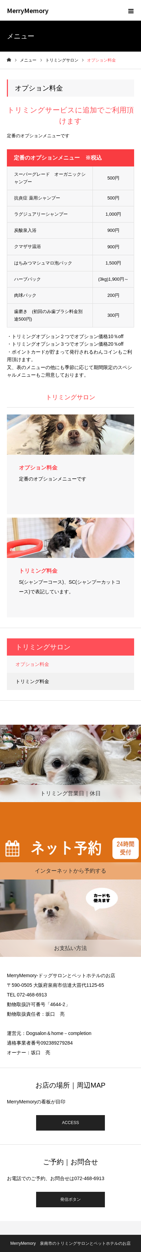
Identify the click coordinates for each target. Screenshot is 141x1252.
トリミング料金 (32, 681)
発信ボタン (70, 1199)
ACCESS (70, 1122)
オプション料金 (32, 664)
